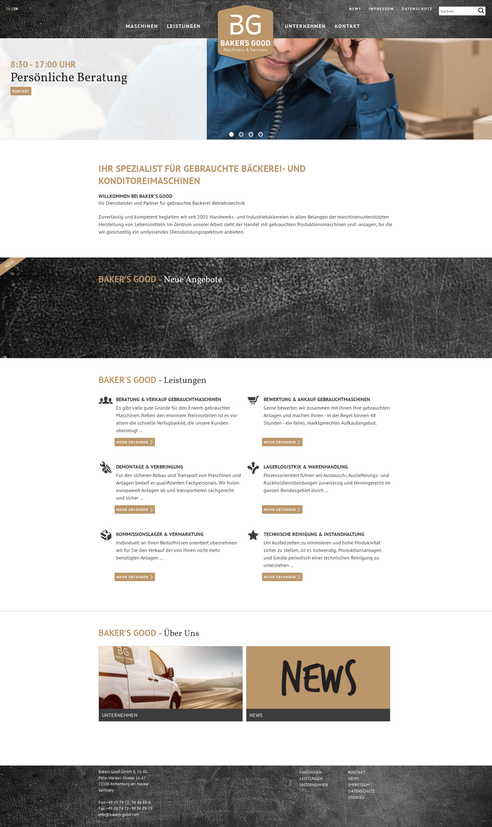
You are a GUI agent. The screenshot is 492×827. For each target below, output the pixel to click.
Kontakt (347, 26)
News (355, 8)
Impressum (381, 8)
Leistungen (184, 26)
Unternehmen (305, 26)
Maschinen (142, 26)
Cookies (356, 797)
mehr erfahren (134, 442)
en (15, 8)
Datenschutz (417, 8)
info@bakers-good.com (119, 814)
